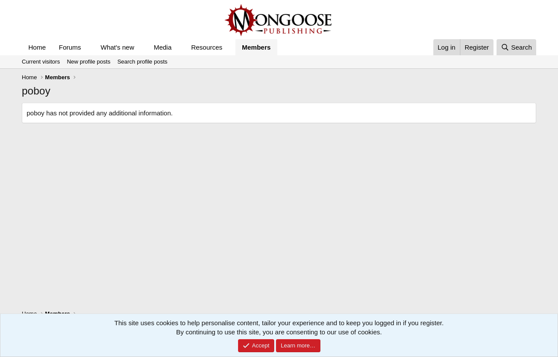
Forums (70, 47)
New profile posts (88, 61)
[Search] (516, 47)
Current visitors (41, 61)
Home (37, 47)
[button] (88, 47)
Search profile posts (142, 61)
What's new (117, 47)
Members (256, 47)
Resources (206, 47)
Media (163, 47)
